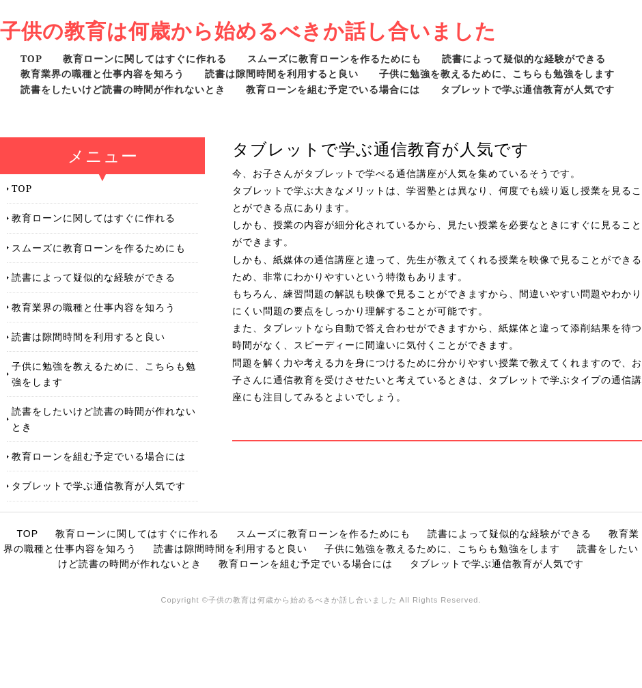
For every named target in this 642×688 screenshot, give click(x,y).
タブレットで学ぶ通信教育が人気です (528, 89)
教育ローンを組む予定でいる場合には (333, 89)
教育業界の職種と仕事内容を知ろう (102, 73)
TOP (31, 58)
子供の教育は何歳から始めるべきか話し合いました (248, 30)
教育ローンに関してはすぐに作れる (145, 58)
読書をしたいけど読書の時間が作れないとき (122, 89)
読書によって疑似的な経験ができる (524, 58)
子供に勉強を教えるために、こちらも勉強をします (497, 73)
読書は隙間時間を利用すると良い (282, 73)
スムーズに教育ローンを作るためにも (334, 58)
